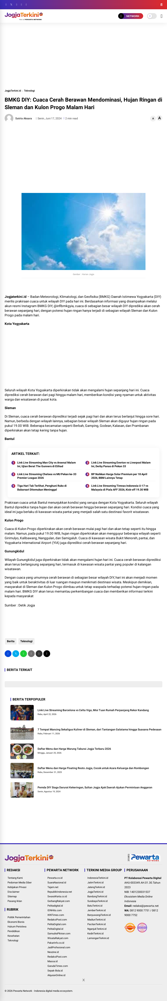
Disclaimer (13, 891)
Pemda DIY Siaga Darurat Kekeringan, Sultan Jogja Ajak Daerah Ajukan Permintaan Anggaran (95, 787)
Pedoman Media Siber (20, 882)
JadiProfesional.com (58, 947)
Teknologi (29, 90)
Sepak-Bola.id (55, 970)
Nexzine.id (53, 952)
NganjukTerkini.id (96, 928)
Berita (10, 641)
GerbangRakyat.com (58, 901)
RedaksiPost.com (57, 919)
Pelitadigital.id (55, 905)
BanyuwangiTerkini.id (99, 915)
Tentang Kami (15, 877)
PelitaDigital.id (55, 928)
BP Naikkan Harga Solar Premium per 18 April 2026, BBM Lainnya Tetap (119, 476)
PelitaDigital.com (56, 924)
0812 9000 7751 (140, 910)
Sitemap (12, 896)
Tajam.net (52, 887)
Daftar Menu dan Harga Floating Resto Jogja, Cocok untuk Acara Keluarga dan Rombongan (93, 768)
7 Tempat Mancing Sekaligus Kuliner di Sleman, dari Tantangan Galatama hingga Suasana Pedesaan (99, 729)
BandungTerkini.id (97, 896)
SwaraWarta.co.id (57, 896)
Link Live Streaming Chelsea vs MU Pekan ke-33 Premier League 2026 (46, 476)
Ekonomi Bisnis (16, 921)
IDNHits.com (54, 910)
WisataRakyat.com (57, 938)
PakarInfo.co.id (55, 942)
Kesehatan (13, 935)
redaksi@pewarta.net (146, 905)
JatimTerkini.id (95, 882)
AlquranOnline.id (56, 975)
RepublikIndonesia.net (59, 891)
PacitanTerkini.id (96, 924)
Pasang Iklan (15, 901)
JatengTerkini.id (96, 887)
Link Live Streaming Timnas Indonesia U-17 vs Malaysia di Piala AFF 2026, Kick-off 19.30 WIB (119, 487)
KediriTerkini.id (95, 933)
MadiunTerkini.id (96, 919)
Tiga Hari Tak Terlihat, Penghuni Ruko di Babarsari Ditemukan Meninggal (42, 487)
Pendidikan (14, 931)
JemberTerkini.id (96, 910)
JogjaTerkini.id (13, 90)
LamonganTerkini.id (98, 938)
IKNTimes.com (55, 915)
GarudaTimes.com (57, 965)
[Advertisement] (84, 56)
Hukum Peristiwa (17, 926)
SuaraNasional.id (56, 882)
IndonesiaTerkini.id (97, 877)
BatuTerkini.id (94, 905)
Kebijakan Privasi (17, 887)
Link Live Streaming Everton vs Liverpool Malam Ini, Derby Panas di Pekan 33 (121, 464)
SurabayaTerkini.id (97, 901)
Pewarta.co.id (54, 877)
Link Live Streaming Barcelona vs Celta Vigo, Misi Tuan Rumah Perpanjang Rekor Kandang (93, 710)
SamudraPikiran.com (58, 933)
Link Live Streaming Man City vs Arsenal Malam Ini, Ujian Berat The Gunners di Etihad (46, 464)
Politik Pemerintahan (19, 917)
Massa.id (52, 961)
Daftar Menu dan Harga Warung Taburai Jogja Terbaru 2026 (74, 748)
